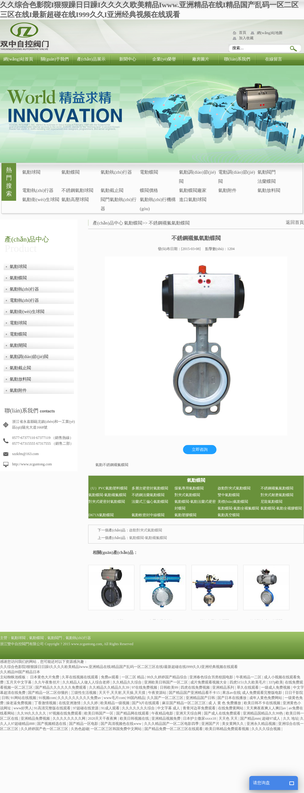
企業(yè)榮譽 (164, 59)
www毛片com (114, 698)
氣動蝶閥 (70, 172)
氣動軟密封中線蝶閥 (148, 515)
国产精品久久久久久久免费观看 (61, 687)
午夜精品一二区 (249, 677)
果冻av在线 (231, 692)
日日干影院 (294, 692)
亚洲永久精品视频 (262, 724)
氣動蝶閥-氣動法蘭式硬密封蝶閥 (195, 504)
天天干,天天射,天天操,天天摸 (122, 692)
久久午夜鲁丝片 (47, 682)
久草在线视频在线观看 (80, 677)
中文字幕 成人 (169, 708)
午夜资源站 (157, 692)
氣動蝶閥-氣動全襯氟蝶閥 (238, 508)
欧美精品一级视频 (115, 703)
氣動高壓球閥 (75, 199)
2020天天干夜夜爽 (103, 718)
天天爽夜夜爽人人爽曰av (266, 708)
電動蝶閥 (149, 172)
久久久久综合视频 (266, 729)
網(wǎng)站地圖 (269, 33)
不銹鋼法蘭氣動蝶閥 (148, 495)
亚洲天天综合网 (189, 713)
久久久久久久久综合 (139, 708)
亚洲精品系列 (223, 687)
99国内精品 (136, 698)
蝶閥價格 (149, 190)
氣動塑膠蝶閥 (185, 515)
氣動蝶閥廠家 (192, 190)
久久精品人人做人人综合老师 (86, 682)
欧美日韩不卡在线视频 (262, 703)
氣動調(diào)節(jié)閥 (29, 356)
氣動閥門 (266, 172)
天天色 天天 (229, 718)
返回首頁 (295, 222)
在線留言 (273, 59)
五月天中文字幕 (19, 682)
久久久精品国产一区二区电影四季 (172, 724)
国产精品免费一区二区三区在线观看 (174, 729)
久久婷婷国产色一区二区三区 (45, 729)
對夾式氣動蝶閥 (187, 495)
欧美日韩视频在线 (135, 718)
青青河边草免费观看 (199, 708)
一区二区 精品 (133, 677)
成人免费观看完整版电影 (262, 692)
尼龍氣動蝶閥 (271, 501)
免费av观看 (110, 677)
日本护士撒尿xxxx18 (200, 718)
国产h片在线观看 (146, 703)
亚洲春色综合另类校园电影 (211, 677)
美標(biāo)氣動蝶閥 (233, 501)
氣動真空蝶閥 (229, 515)
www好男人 (22, 708)
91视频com (47, 698)
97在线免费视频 (145, 687)
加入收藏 (246, 38)
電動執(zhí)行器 (38, 190)
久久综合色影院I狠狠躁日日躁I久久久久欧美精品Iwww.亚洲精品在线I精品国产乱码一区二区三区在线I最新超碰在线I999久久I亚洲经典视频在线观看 (119, 667)
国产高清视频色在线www (121, 724)
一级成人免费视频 (276, 687)
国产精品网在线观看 (133, 713)
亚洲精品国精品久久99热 (263, 713)
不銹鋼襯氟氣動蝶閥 (169, 223)
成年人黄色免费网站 (266, 698)
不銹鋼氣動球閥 (77, 190)
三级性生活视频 (84, 692)
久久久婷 (91, 703)
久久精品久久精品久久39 (109, 687)
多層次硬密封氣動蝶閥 (150, 488)
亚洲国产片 (210, 724)
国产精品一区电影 (84, 724)
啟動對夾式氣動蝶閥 (234, 488)
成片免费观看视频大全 (209, 682)
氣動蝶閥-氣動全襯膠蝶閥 (281, 508)
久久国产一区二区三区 (165, 698)
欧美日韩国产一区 (99, 713)
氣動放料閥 (268, 190)
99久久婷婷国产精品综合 (167, 677)
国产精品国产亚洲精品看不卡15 (195, 692)
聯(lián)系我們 (237, 59)
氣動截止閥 (112, 190)
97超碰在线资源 (86, 708)
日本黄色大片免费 (45, 677)
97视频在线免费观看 (66, 713)
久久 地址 (291, 718)
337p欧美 (275, 682)
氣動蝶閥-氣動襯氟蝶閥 (107, 495)
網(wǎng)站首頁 (18, 59)
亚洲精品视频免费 (166, 718)
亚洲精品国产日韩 (201, 698)
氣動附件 (227, 190)
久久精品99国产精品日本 (20, 672)
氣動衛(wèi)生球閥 (40, 199)
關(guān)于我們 (55, 59)
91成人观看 (110, 708)
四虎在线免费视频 (196, 687)
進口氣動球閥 (192, 199)
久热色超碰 (80, 729)
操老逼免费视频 (19, 703)
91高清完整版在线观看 (52, 708)
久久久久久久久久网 (69, 718)
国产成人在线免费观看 (222, 713)
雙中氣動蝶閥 (229, 495)
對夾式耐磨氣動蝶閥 (277, 495)
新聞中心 (127, 59)
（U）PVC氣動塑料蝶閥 (107, 488)
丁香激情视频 (45, 703)
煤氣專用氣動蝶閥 (189, 488)
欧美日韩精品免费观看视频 (227, 729)
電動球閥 (18, 323)
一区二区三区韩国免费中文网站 (117, 729)
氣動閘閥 (18, 345)
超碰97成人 (271, 718)
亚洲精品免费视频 (36, 718)
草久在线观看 (248, 687)
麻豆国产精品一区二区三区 (184, 703)
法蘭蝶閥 (266, 181)
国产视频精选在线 (52, 724)
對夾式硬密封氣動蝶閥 (106, 501)
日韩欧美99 (169, 687)
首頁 (242, 32)
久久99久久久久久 (32, 713)
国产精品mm (250, 718)
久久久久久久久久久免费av (79, 698)
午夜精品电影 (162, 713)
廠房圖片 (200, 59)
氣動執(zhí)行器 (116, 172)
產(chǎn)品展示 (91, 59)
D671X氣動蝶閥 (101, 515)
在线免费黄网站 (231, 708)
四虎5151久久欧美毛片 (248, 682)
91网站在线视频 (24, 698)
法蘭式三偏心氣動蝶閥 (150, 501)
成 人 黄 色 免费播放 (225, 703)
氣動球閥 (31, 172)
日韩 (5, 698)
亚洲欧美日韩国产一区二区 (166, 682)
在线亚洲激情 (70, 703)
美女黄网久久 (233, 724)
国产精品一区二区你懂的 (48, 692)
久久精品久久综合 (127, 682)
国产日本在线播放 (232, 698)
